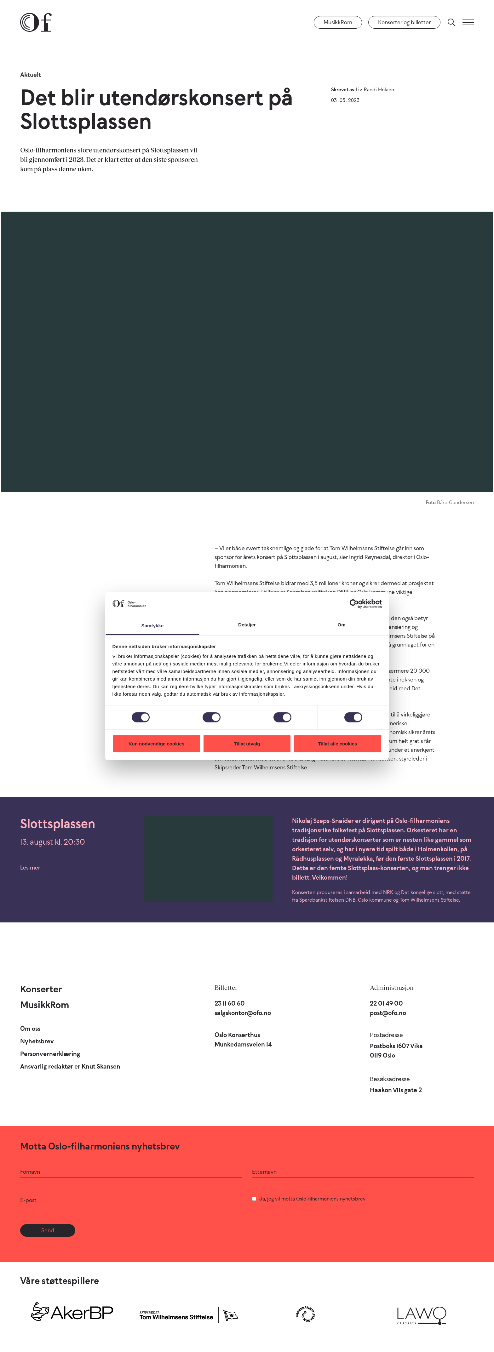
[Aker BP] (72, 1314)
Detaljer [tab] (247, 624)
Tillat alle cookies (337, 743)
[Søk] (451, 22)
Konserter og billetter (404, 22)
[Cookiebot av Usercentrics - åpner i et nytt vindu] (354, 603)
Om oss (30, 1028)
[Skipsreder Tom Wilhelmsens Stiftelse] (189, 1314)
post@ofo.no (388, 1012)
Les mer (30, 867)
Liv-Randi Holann (375, 89)
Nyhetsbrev (37, 1041)
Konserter (41, 989)
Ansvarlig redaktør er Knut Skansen (70, 1066)
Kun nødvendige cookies (157, 743)
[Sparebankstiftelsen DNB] (305, 1314)
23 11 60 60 (230, 1003)
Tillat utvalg (247, 743)
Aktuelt (30, 74)
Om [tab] (341, 624)
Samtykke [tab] (152, 625)
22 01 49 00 (386, 1003)
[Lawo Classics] (422, 1314)
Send (47, 1230)
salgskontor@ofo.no (243, 1012)
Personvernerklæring (50, 1053)
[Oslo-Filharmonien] (36, 22)
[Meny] (468, 22)
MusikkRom (338, 22)
